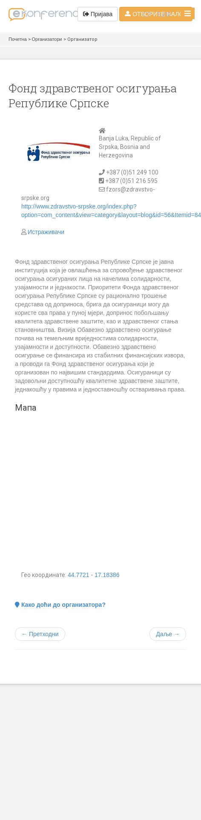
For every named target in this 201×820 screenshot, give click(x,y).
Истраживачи (46, 232)
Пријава (98, 14)
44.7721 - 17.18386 (93, 574)
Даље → (168, 634)
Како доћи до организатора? (60, 604)
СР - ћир (157, 14)
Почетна (18, 39)
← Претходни (40, 634)
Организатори (47, 39)
